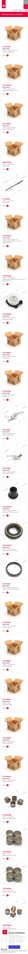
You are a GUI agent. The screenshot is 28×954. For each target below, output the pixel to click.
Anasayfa (15, 10)
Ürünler (21, 10)
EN (26, 11)
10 (2, 941)
